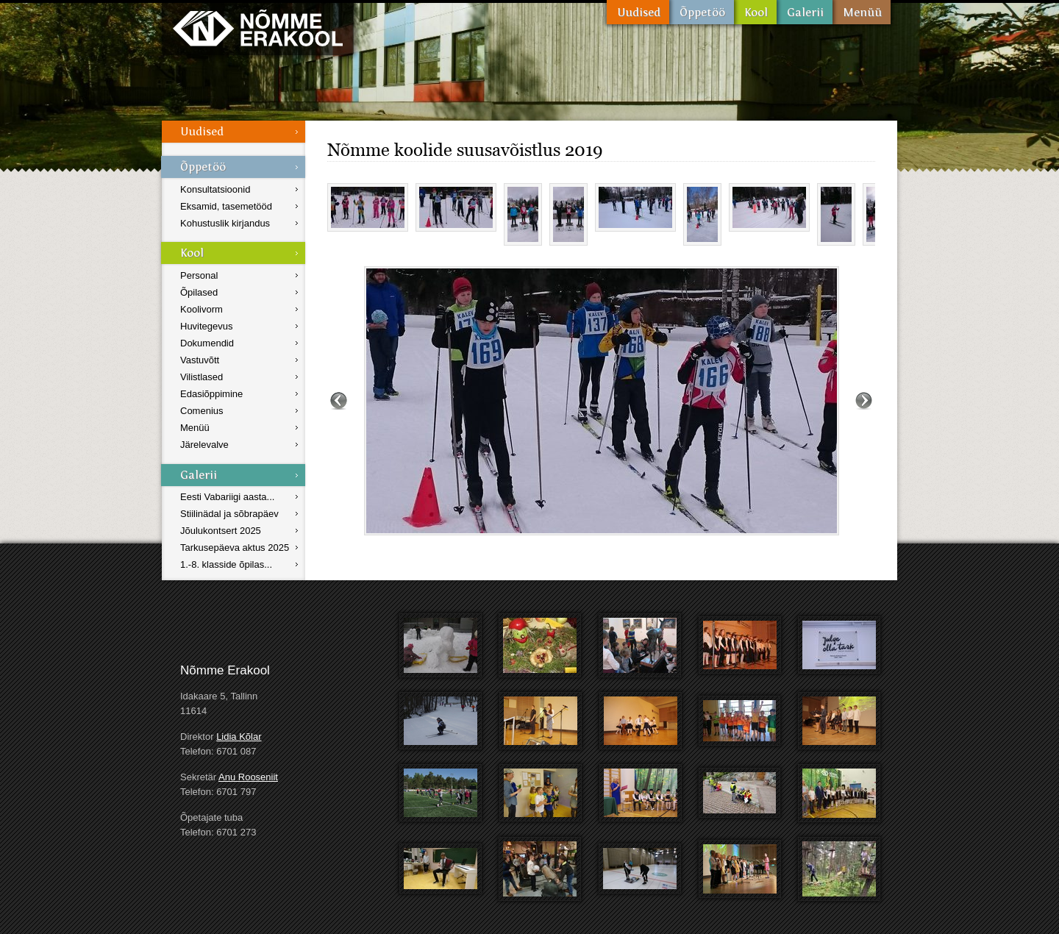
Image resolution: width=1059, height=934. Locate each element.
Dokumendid (207, 343)
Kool (755, 12)
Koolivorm (201, 309)
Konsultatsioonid (215, 189)
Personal (199, 275)
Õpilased (199, 292)
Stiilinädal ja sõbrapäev (229, 513)
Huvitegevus (206, 326)
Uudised (638, 12)
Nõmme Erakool (258, 27)
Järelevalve (204, 444)
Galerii (804, 12)
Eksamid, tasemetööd (226, 206)
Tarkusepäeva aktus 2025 (234, 547)
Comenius (202, 410)
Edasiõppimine (211, 393)
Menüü (861, 12)
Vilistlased (201, 376)
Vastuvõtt (199, 360)
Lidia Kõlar (238, 736)
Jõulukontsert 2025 (220, 530)
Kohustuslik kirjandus (225, 223)
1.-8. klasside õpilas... (226, 564)
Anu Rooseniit (248, 777)
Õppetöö (701, 12)
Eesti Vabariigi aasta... (227, 496)
